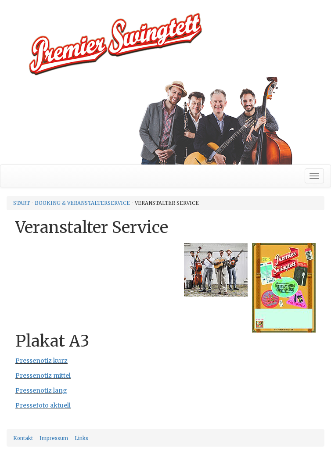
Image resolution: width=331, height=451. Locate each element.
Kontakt (23, 438)
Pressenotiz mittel (43, 375)
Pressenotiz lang (41, 390)
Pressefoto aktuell (43, 405)
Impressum (54, 438)
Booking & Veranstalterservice (82, 203)
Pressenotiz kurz (41, 361)
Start (21, 203)
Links (81, 438)
